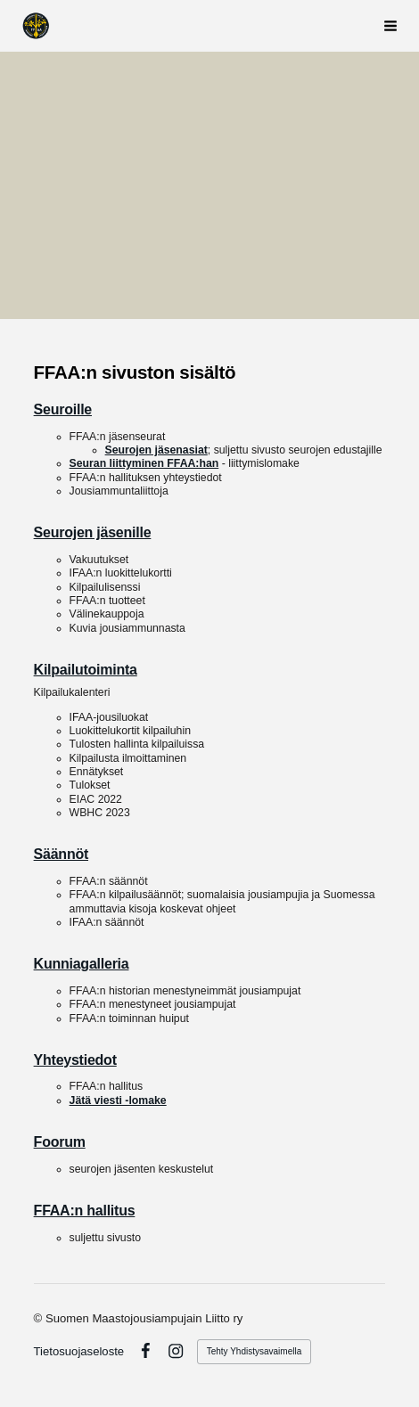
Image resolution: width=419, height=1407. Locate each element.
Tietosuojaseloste (79, 1351)
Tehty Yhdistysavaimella (254, 1351)
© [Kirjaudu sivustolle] (39, 1318)
